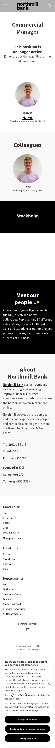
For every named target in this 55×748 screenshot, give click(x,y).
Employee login (24, 645)
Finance (7, 599)
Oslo (5, 569)
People (7, 522)
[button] (49, 6)
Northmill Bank (13, 385)
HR (4, 584)
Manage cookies (12, 538)
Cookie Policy (19, 695)
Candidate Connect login (27, 649)
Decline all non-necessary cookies (27, 728)
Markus (27, 117)
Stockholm (9, 559)
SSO (37, 645)
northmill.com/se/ (27, 623)
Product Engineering (14, 609)
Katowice (8, 564)
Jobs (5, 527)
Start (6, 513)
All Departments (12, 614)
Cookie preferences (27, 738)
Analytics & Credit (12, 604)
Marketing (8, 589)
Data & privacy (11, 532)
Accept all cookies (27, 719)
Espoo (6, 554)
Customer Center (12, 594)
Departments (10, 518)
